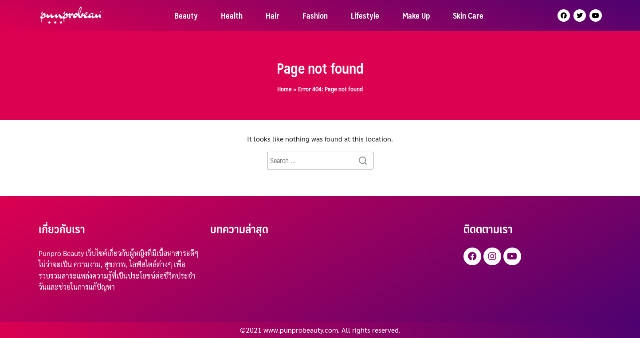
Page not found (320, 68)
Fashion (315, 15)
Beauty (186, 15)
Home (284, 88)
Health (232, 15)
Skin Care (468, 15)
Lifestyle (365, 15)
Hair (272, 15)
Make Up (416, 15)
